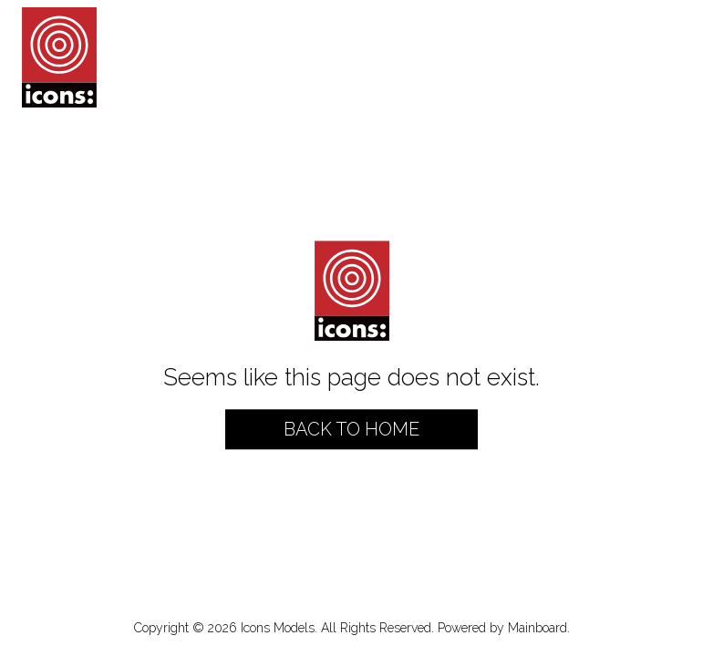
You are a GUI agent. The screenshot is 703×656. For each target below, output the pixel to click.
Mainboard (537, 627)
